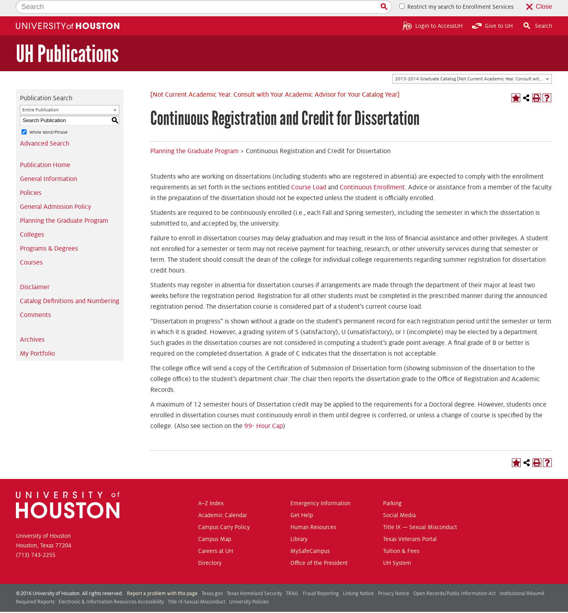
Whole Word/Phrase (48, 115)
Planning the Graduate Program (64, 204)
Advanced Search (44, 127)
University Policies (248, 585)
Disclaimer (35, 270)
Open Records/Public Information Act (454, 577)
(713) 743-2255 (35, 538)
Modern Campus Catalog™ (348, 604)
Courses (31, 246)
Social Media (399, 499)
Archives (32, 323)
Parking (392, 487)
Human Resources (313, 511)
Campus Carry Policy (224, 511)
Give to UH (492, 9)
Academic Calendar (222, 499)
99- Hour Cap (263, 409)
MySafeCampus (310, 534)
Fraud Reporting (321, 577)
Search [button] (537, 9)
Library (298, 523)
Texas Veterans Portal (410, 523)
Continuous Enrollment (372, 171)
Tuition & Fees (401, 534)
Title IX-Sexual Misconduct (196, 585)
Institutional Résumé (522, 577)
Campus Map (214, 523)
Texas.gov (212, 577)
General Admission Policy (55, 190)
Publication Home (45, 148)
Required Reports (35, 585)
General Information (48, 162)
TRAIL (292, 577)
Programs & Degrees (49, 232)
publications (209, 604)
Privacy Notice (393, 577)
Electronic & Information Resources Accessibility (111, 585)
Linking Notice (358, 577)
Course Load (308, 171)
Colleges (32, 218)
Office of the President (319, 546)
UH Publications (67, 37)
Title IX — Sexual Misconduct (420, 511)
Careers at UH (215, 534)
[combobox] (472, 63)
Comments (35, 298)
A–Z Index (211, 487)
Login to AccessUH (433, 9)
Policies (30, 176)
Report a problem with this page (162, 577)
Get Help (301, 499)
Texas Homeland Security (254, 577)
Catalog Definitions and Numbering (69, 284)
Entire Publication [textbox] (40, 93)
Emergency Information (320, 487)
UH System (397, 546)
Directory (210, 546)
